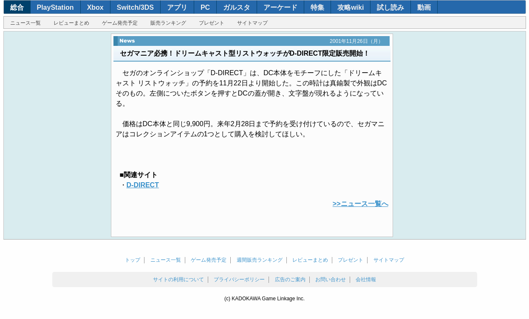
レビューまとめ (71, 23)
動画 (424, 7)
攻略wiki (350, 7)
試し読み (390, 7)
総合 (17, 7)
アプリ (177, 7)
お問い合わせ (330, 279)
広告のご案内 (290, 279)
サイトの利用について (178, 279)
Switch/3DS (135, 7)
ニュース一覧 (25, 23)
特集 (317, 7)
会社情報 (366, 279)
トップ (132, 260)
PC (205, 7)
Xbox (95, 7)
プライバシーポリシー (239, 279)
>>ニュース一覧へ (360, 203)
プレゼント (211, 23)
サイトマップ (252, 23)
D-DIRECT (143, 185)
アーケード (280, 7)
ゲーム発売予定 (120, 23)
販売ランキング (168, 23)
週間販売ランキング (260, 260)
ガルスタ (236, 7)
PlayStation (55, 7)
